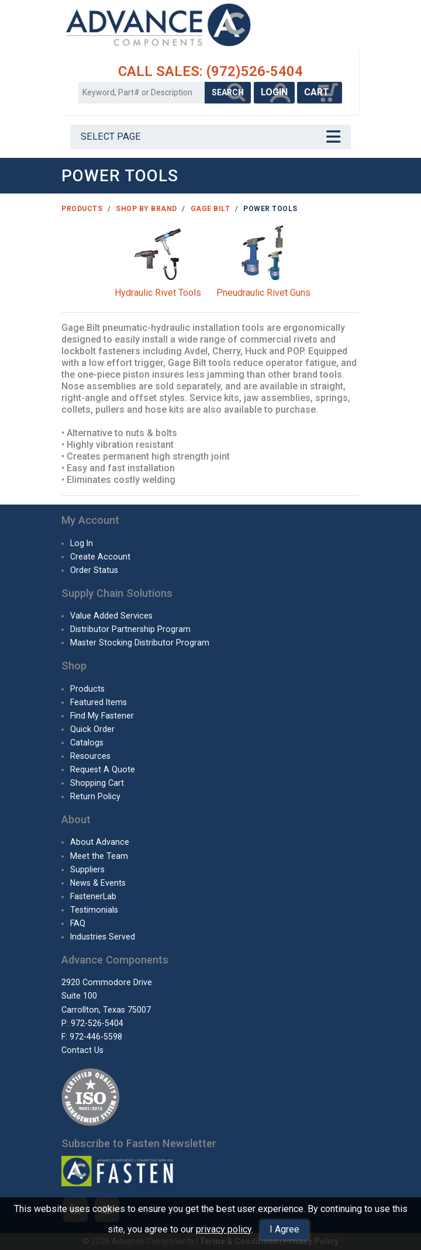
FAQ (77, 923)
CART (319, 92)
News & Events (98, 883)
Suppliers (87, 869)
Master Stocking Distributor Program (139, 642)
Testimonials (94, 909)
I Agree (284, 1229)
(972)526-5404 (254, 71)
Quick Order (92, 729)
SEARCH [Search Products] (228, 92)
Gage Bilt (210, 209)
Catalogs (86, 742)
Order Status (94, 570)
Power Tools (270, 209)
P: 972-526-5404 (92, 1023)
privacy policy (223, 1229)
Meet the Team (99, 856)
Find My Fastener (102, 715)
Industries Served (102, 936)
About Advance (99, 842)
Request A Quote (102, 769)
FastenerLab (93, 896)
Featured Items (98, 702)
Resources (90, 756)
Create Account (100, 556)
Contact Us (82, 1050)
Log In (81, 543)
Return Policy (95, 796)
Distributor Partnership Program (130, 629)
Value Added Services (111, 615)
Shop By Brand (146, 209)
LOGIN (274, 92)
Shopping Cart (97, 783)
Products (81, 209)
